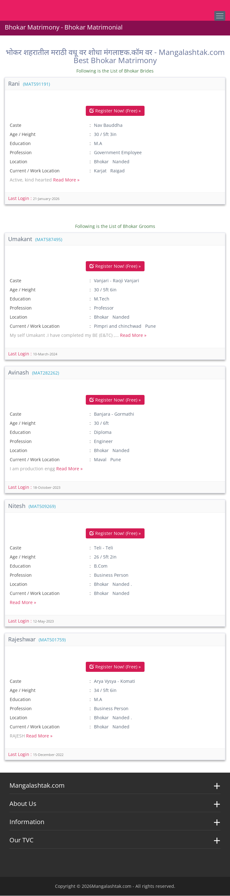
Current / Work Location (35, 171)
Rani (29, 83)
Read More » (66, 180)
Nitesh (32, 506)
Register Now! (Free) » (115, 111)
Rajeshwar (37, 639)
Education (20, 144)
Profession (21, 153)
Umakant (35, 239)
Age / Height (23, 135)
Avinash (33, 372)
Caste (15, 125)
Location (18, 162)
